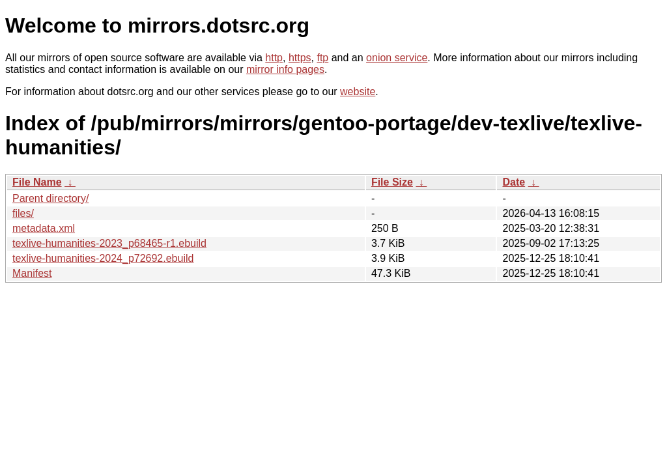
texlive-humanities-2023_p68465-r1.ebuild (109, 243)
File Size (392, 182)
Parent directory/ (50, 198)
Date (513, 182)
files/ (23, 213)
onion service (396, 57)
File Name (37, 182)
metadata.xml (43, 228)
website (357, 91)
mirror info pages (285, 69)
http (274, 57)
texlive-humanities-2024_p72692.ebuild (102, 258)
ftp (322, 57)
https (300, 57)
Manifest (31, 273)
